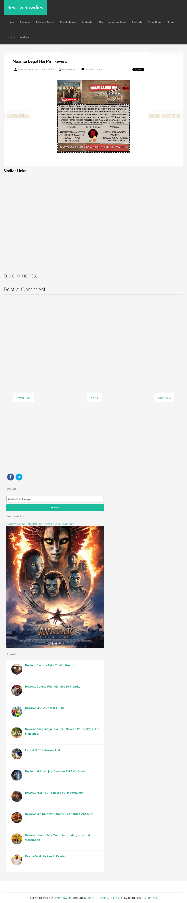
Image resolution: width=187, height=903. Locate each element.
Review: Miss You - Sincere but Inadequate (54, 792)
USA (100, 22)
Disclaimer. (116, 898)
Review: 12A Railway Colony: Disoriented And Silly (59, 814)
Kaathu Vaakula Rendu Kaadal (45, 856)
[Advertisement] (93, 220)
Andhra (24, 37)
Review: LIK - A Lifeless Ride (44, 707)
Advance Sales (117, 22)
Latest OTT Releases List (42, 750)
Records (137, 22)
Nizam (171, 22)
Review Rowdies (25, 7)
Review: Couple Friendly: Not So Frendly (52, 686)
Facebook (10, 477)
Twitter (19, 477)
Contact (152, 898)
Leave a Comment (94, 69)
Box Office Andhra (98, 898)
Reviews (25, 22)
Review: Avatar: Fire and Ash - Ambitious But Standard (40, 523)
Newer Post (23, 397)
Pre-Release (68, 22)
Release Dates (45, 22)
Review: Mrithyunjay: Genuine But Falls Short (55, 771)
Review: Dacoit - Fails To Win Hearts (49, 665)
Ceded (10, 37)
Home (10, 22)
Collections (154, 22)
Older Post (164, 397)
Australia (86, 22)
